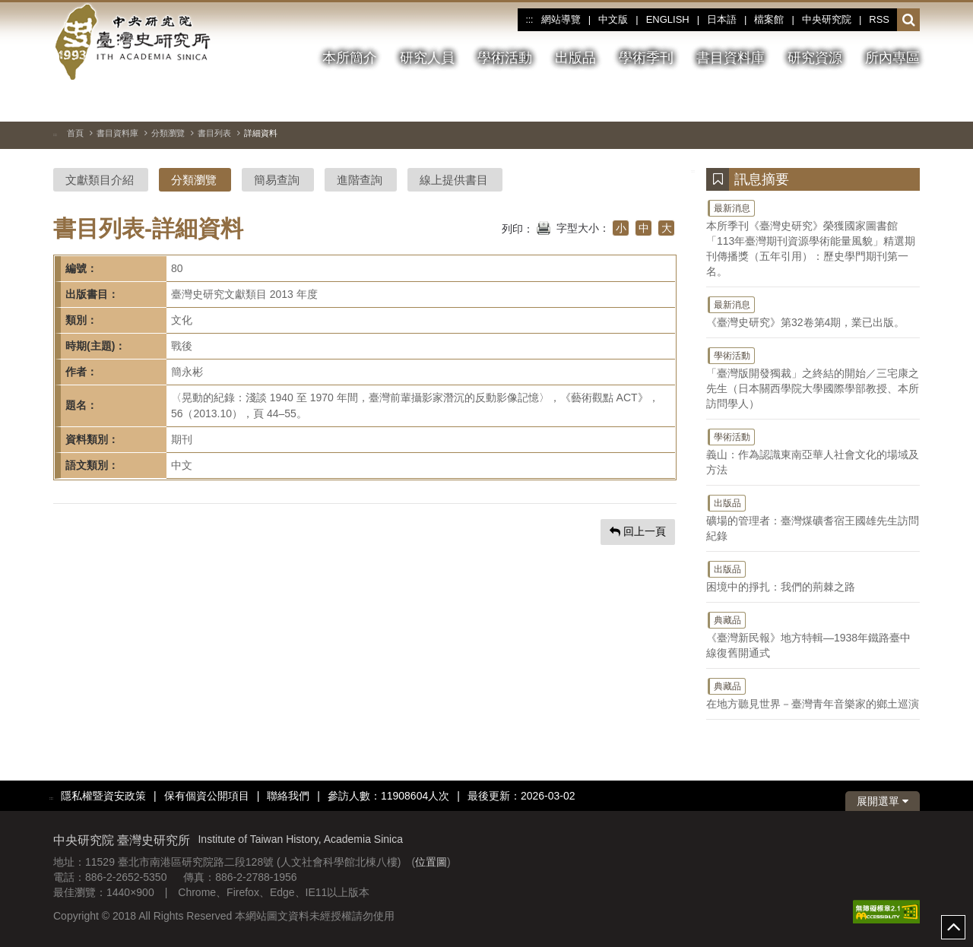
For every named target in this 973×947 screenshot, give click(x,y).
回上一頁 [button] (638, 531)
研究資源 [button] (815, 57)
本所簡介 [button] (349, 57)
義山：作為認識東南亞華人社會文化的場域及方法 (813, 451)
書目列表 (214, 133)
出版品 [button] (575, 57)
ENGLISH (667, 19)
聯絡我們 (288, 796)
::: (529, 19)
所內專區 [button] (892, 57)
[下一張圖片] (908, 101)
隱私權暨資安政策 (103, 796)
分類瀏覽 (168, 133)
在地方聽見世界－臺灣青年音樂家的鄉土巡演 (813, 693)
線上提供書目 (454, 179)
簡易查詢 (277, 179)
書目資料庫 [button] (730, 57)
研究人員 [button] (427, 57)
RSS (879, 19)
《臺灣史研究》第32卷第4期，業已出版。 (813, 311)
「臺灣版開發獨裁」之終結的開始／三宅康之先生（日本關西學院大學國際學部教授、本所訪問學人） (813, 378)
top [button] (953, 927)
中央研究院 (826, 19)
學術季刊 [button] (646, 57)
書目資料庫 (117, 133)
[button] (908, 20)
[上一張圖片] (881, 101)
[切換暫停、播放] (853, 101)
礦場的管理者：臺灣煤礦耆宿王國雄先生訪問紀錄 (813, 517)
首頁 (75, 133)
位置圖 (431, 862)
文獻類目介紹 (99, 179)
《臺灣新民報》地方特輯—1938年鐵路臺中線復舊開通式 (813, 634)
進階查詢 (359, 179)
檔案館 (769, 19)
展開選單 (882, 801)
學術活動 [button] (504, 57)
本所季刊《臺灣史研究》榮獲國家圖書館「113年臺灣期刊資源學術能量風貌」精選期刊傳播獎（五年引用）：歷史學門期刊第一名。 (813, 237)
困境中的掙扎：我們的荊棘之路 (813, 576)
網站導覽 (561, 19)
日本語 (722, 19)
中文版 (613, 19)
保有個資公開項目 (206, 796)
